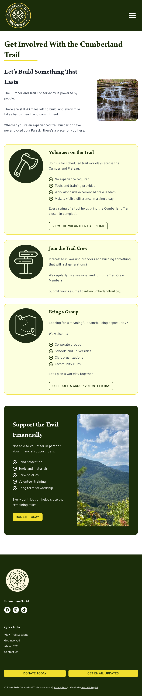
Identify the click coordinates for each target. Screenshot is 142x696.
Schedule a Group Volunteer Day (81, 386)
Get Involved (12, 640)
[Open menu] (132, 15)
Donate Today (28, 517)
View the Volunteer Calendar (78, 226)
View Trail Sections (16, 634)
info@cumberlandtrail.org (103, 291)
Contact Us (11, 652)
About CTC (11, 646)
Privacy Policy (61, 687)
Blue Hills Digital (90, 687)
